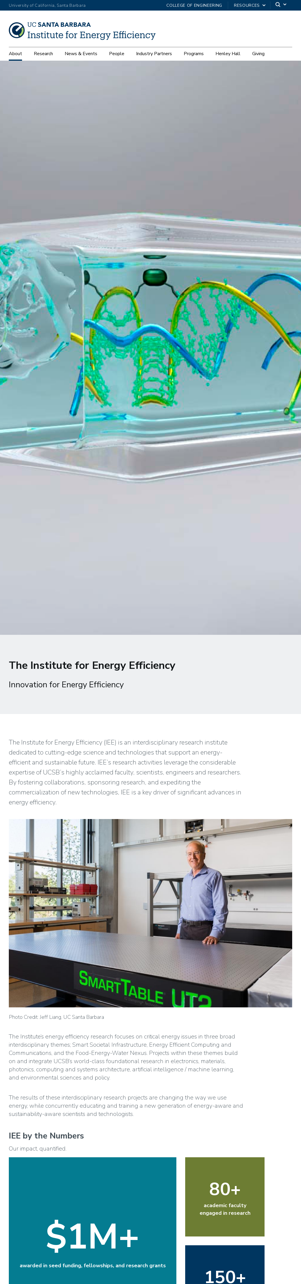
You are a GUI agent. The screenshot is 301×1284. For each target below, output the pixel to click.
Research (43, 53)
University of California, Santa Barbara (47, 5)
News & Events (81, 53)
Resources (247, 5)
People (116, 53)
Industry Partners (154, 53)
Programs (194, 53)
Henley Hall (227, 53)
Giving (258, 53)
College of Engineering (194, 5)
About (15, 53)
